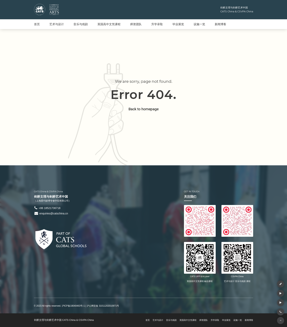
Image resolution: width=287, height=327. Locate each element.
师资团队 (136, 24)
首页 (37, 24)
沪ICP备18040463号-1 (73, 305)
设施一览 (199, 24)
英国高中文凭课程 (109, 24)
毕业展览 (178, 24)
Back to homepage (143, 108)
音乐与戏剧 (80, 24)
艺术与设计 (56, 24)
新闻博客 (220, 24)
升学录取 (157, 24)
